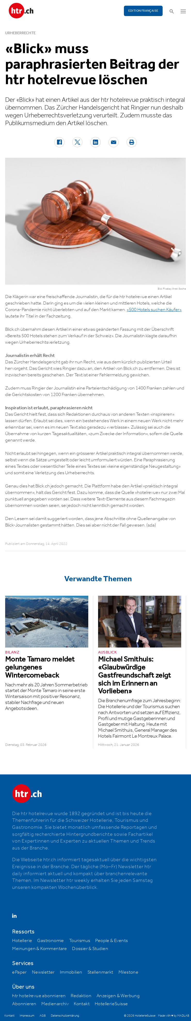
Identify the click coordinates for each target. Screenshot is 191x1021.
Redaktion (81, 996)
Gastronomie (50, 940)
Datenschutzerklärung (65, 1015)
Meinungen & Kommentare (39, 948)
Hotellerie (22, 940)
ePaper (19, 972)
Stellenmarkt (100, 972)
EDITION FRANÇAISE (143, 10)
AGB (42, 1015)
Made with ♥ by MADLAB (173, 1015)
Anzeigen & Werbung (118, 996)
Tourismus (79, 940)
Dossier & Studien (90, 948)
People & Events (111, 940)
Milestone (128, 972)
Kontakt (82, 1004)
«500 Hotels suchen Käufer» (154, 309)
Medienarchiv (55, 1004)
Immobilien (71, 972)
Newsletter (43, 972)
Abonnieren (24, 1004)
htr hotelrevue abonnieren (39, 996)
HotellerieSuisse (111, 1004)
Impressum (27, 1015)
